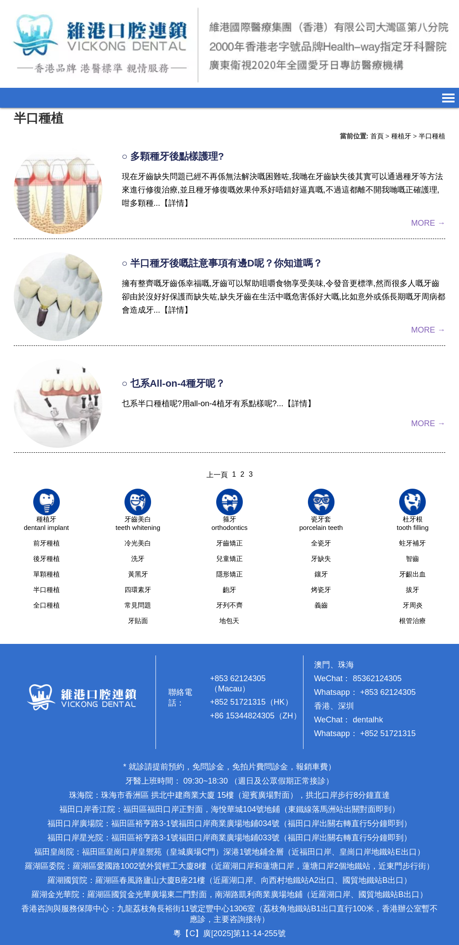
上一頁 (217, 474)
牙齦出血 (412, 574)
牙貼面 (138, 620)
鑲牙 (321, 574)
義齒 (321, 605)
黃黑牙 (138, 574)
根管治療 (412, 620)
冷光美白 (137, 543)
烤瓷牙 (321, 589)
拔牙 (412, 589)
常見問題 (137, 605)
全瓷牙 (321, 543)
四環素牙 (137, 589)
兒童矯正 (229, 558)
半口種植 (432, 136)
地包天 (229, 620)
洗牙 (137, 558)
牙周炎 (413, 605)
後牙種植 (46, 558)
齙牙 (229, 589)
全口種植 (46, 605)
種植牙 (401, 136)
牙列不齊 (229, 605)
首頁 (377, 136)
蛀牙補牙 (412, 543)
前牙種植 (46, 543)
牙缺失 (321, 558)
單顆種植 (46, 574)
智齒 (412, 558)
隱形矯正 (229, 574)
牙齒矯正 (229, 543)
